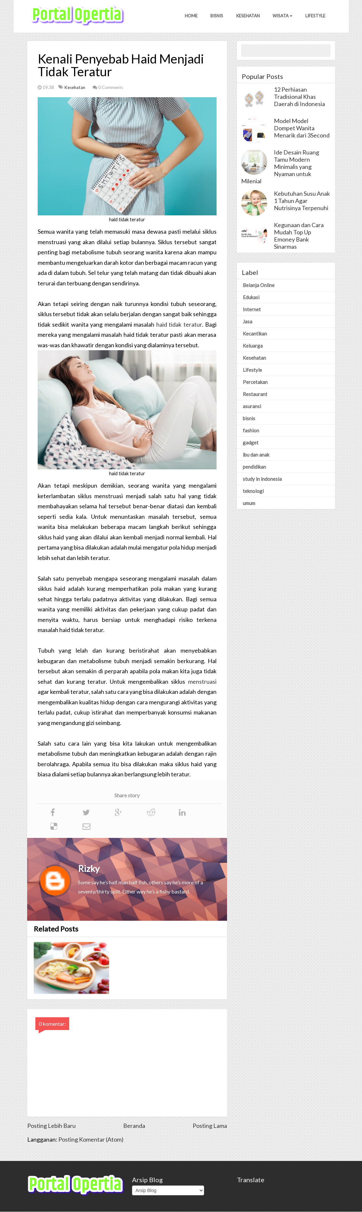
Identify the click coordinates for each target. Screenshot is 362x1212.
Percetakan (255, 382)
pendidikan (254, 467)
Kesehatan (247, 16)
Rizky (89, 868)
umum (249, 503)
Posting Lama (210, 1126)
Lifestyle (315, 16)
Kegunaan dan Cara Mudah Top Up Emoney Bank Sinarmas (299, 236)
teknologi (253, 491)
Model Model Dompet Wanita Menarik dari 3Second (302, 128)
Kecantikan (255, 334)
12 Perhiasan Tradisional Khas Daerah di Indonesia (299, 97)
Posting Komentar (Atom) (91, 1139)
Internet (252, 310)
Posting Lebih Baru (51, 1126)
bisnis (249, 419)
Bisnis (216, 16)
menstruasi (202, 681)
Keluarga (253, 346)
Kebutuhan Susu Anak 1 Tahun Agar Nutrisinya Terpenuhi (302, 201)
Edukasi (251, 297)
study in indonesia (262, 479)
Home (190, 16)
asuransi (252, 406)
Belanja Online (259, 285)
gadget (250, 443)
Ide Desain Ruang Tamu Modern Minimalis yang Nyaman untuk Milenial (280, 167)
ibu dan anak (256, 455)
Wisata (282, 16)
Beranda (134, 1126)
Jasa (247, 322)
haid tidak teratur (179, 324)
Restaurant (255, 394)
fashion (251, 431)
